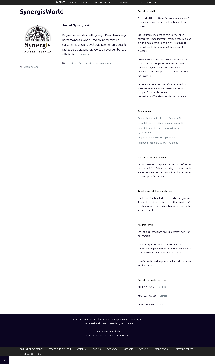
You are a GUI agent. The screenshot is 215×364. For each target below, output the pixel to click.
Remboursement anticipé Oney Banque (158, 142)
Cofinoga (112, 349)
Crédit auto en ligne (31, 354)
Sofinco (143, 349)
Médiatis (128, 349)
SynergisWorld (31, 67)
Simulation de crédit (31, 349)
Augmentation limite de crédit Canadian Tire (160, 118)
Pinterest (162, 295)
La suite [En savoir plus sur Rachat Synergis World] (84, 54)
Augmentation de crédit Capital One (156, 137)
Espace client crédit (60, 349)
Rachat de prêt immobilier (97, 63)
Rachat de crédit (79, 2)
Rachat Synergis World (78, 25)
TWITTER (161, 287)
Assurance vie (125, 2)
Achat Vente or (148, 2)
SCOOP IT (161, 304)
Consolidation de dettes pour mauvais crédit (160, 123)
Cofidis (97, 349)
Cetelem (82, 349)
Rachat (60, 2)
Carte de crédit (184, 349)
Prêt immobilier (103, 2)
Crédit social (161, 349)
